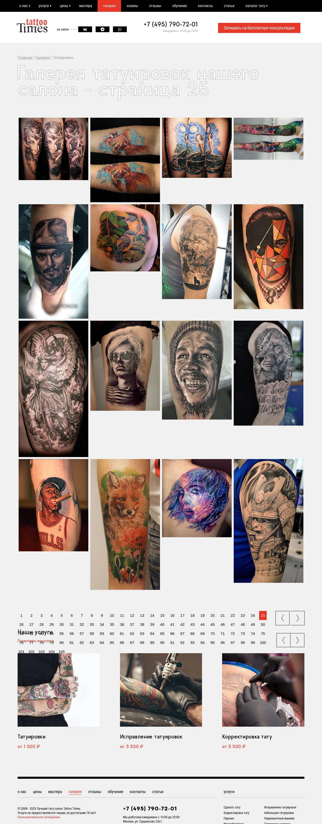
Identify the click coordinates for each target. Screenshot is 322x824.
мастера (85, 6)
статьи (229, 6)
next (298, 616)
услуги (44, 6)
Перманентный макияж (279, 818)
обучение (179, 6)
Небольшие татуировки (279, 813)
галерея (109, 6)
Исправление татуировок (151, 736)
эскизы (132, 6)
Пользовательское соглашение (39, 817)
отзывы (155, 6)
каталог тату (255, 6)
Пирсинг (229, 818)
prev (283, 616)
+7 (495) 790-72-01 (171, 24)
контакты (205, 6)
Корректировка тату (247, 736)
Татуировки (32, 736)
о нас (23, 6)
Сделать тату (232, 807)
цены (64, 6)
